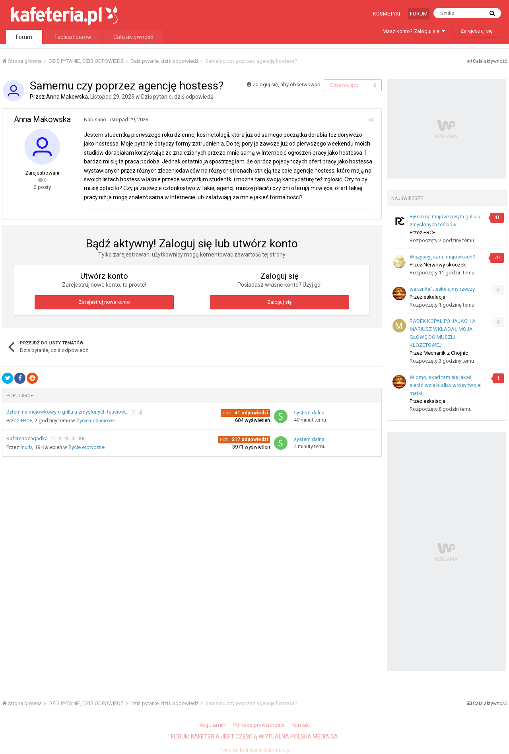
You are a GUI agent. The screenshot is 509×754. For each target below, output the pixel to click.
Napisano (114, 119)
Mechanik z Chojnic (446, 353)
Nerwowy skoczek (445, 265)
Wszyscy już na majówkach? (442, 257)
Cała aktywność (133, 37)
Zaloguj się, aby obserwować (286, 84)
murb (26, 447)
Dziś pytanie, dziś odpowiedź (177, 96)
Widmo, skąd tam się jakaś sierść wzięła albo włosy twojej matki (446, 385)
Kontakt (301, 725)
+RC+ (26, 421)
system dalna (309, 413)
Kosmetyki (386, 14)
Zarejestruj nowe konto (104, 302)
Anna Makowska (67, 96)
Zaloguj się (279, 302)
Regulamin (211, 725)
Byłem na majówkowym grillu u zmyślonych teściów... (68, 412)
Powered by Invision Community (254, 750)
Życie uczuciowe (95, 421)
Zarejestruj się (476, 31)
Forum (418, 14)
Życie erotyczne (86, 447)
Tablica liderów (72, 37)
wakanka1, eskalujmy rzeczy (442, 289)
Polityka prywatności (258, 725)
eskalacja (434, 297)
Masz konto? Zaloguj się (414, 31)
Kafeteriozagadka (27, 438)
